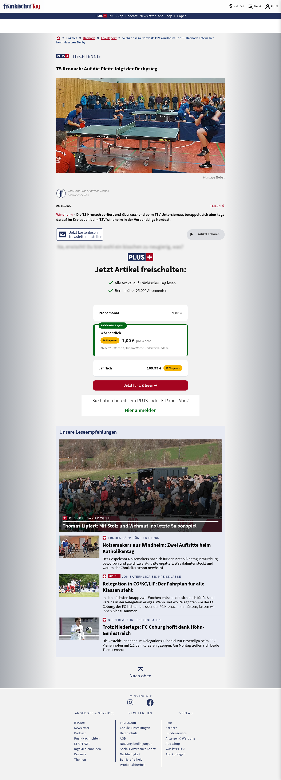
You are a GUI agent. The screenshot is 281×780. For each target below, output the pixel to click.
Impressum (128, 722)
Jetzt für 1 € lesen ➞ (140, 385)
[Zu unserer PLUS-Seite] (62, 56)
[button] (100, 15)
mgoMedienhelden (87, 749)
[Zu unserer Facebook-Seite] (150, 702)
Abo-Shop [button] (165, 15)
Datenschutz (129, 733)
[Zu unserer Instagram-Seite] (130, 702)
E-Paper (79, 722)
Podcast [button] (131, 15)
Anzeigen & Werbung (180, 738)
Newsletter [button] (148, 15)
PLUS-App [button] (116, 15)
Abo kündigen (175, 754)
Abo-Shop (173, 743)
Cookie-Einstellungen (135, 728)
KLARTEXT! (82, 743)
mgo (169, 722)
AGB (123, 738)
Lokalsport (108, 38)
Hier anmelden (141, 410)
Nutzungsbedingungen (136, 743)
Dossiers (80, 754)
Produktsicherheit (133, 765)
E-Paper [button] (180, 15)
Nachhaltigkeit (130, 754)
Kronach (89, 38)
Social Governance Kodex (138, 749)
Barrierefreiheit (131, 759)
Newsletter (81, 728)
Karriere (171, 728)
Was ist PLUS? (175, 749)
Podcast (80, 733)
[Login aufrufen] (271, 6)
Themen (80, 759)
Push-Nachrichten (87, 738)
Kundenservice (176, 733)
